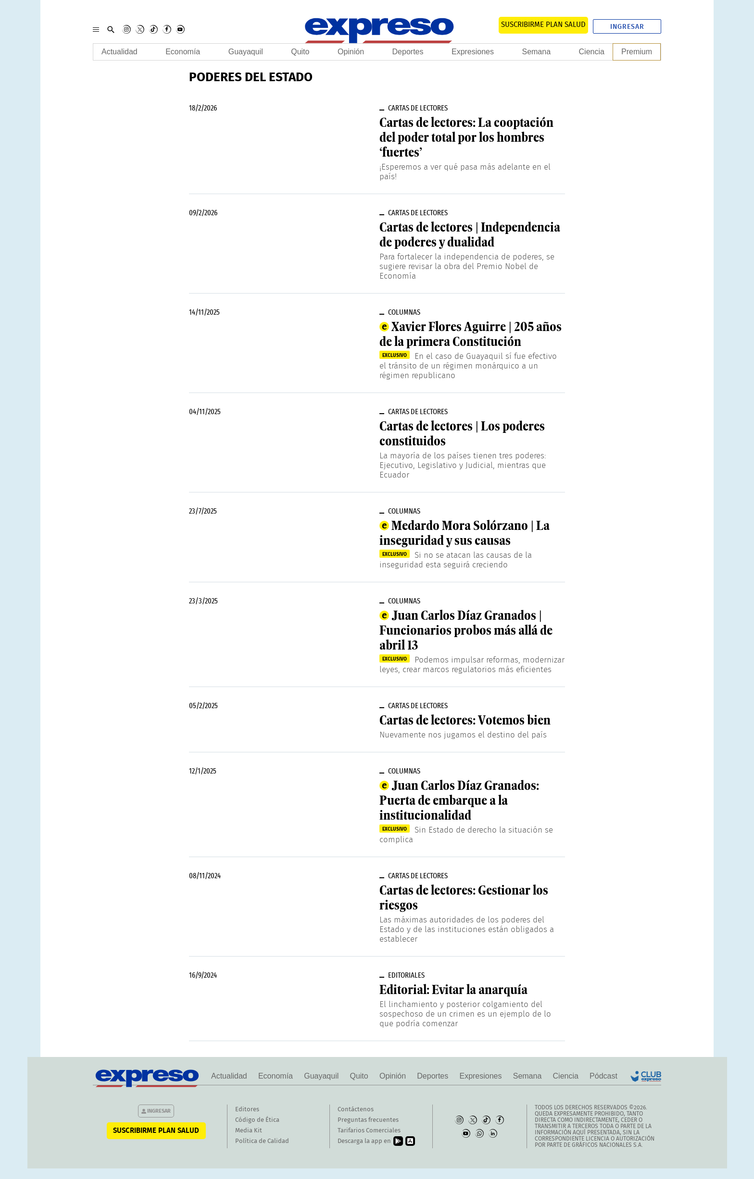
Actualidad (119, 52)
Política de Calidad (262, 1141)
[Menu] (96, 29)
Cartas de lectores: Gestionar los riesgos (463, 898)
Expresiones (473, 52)
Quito (300, 52)
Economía (182, 52)
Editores (247, 1109)
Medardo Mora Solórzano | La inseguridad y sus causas (464, 533)
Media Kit (248, 1131)
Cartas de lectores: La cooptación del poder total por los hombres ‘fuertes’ (466, 137)
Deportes (408, 52)
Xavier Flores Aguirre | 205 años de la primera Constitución (470, 334)
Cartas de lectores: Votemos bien (465, 720)
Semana (536, 52)
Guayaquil (245, 52)
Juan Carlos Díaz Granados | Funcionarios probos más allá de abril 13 (466, 630)
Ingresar (627, 27)
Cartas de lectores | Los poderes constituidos (462, 433)
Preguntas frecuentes (368, 1120)
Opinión (351, 52)
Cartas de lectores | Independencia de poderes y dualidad (469, 235)
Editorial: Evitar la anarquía (453, 989)
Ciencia (591, 52)
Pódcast (603, 1076)
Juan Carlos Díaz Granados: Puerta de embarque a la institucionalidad (459, 800)
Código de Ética (257, 1120)
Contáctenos (356, 1109)
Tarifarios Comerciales (369, 1131)
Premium (636, 52)
